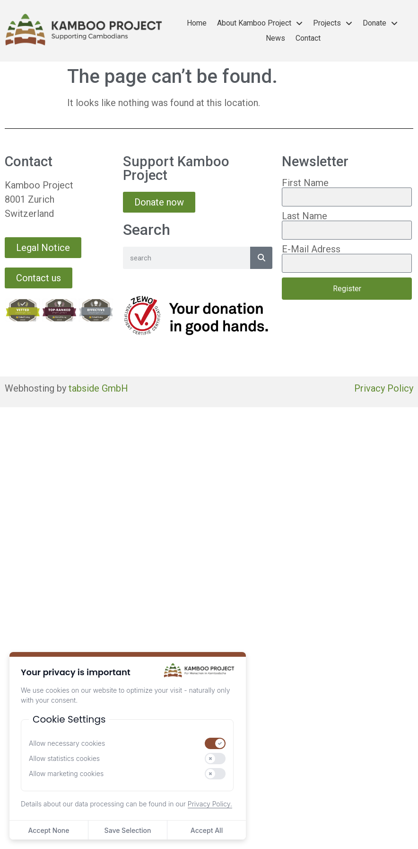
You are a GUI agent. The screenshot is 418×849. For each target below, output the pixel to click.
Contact (308, 38)
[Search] (261, 258)
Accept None (48, 830)
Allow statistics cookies (64, 758)
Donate (380, 23)
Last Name (304, 216)
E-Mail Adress (311, 249)
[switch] (215, 743)
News (275, 38)
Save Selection (127, 830)
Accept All (207, 830)
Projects (332, 23)
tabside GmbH (98, 388)
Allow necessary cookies (67, 743)
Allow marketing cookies (66, 773)
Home (197, 22)
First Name (305, 183)
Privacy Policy (383, 388)
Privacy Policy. (210, 804)
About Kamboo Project (260, 23)
